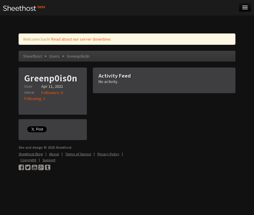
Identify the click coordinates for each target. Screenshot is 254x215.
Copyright (28, 160)
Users (54, 56)
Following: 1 (34, 98)
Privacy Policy (108, 154)
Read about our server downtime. (81, 39)
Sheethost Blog (31, 154)
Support (49, 160)
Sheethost (32, 56)
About (54, 154)
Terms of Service (78, 154)
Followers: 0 (52, 92)
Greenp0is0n (78, 56)
